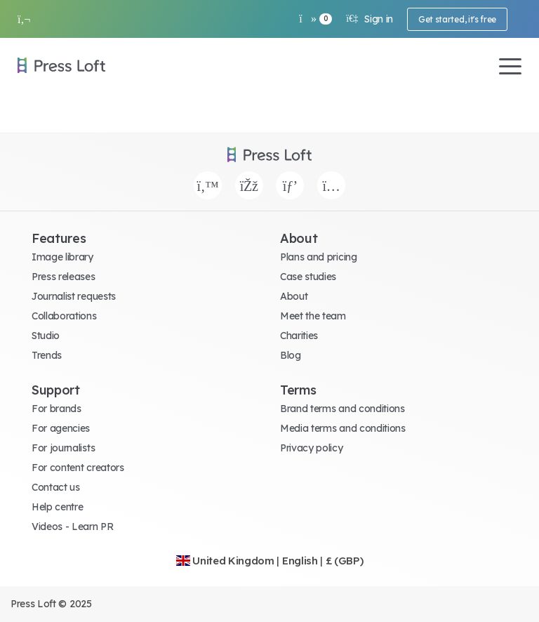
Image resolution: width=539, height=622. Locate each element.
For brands (56, 408)
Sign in (369, 19)
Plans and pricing (318, 257)
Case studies (308, 276)
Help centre (57, 507)
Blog (290, 355)
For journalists (63, 448)
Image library (62, 257)
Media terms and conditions (343, 428)
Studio (46, 335)
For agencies (61, 428)
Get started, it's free (457, 19)
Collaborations (64, 316)
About (293, 296)
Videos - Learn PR (73, 526)
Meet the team (313, 316)
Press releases (63, 276)
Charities (299, 335)
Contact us (56, 487)
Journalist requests (74, 296)
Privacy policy (311, 448)
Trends (47, 355)
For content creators (78, 467)
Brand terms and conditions (342, 408)
